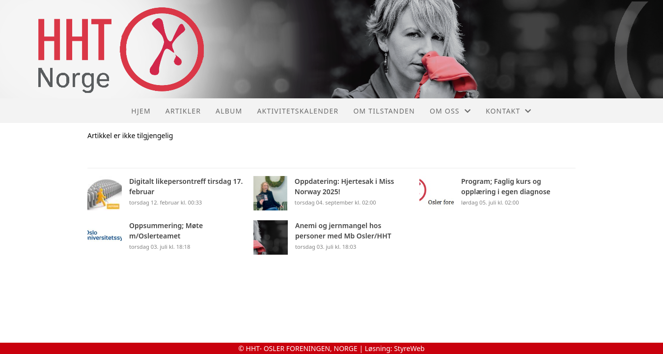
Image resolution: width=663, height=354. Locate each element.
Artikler (183, 111)
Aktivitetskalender (297, 111)
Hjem (140, 111)
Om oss (450, 111)
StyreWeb (409, 348)
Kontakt (509, 111)
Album (229, 111)
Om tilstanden (383, 111)
